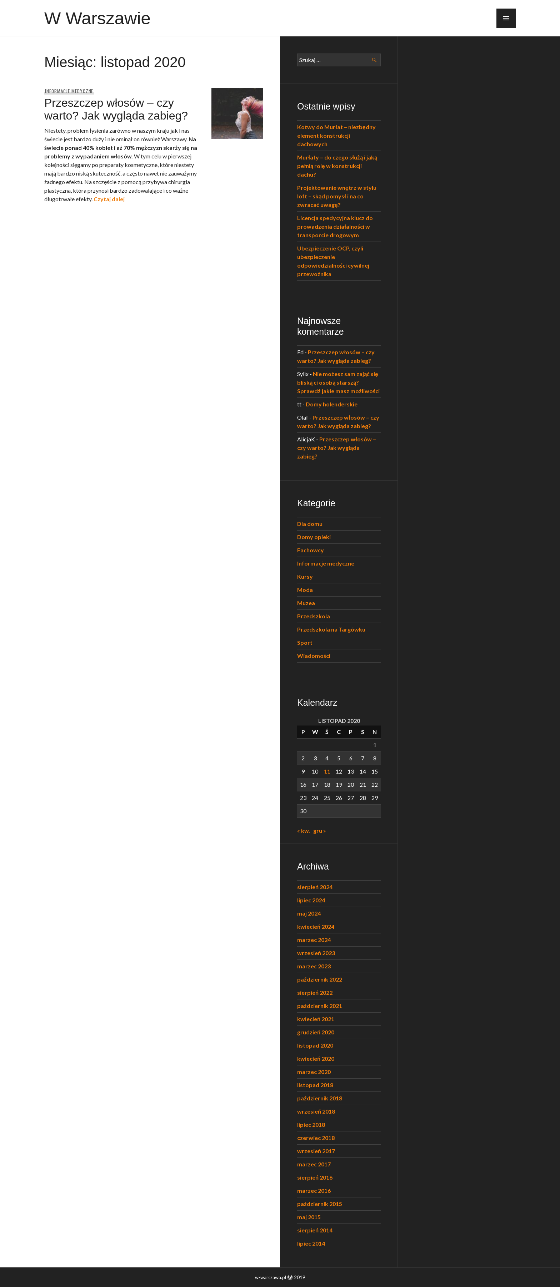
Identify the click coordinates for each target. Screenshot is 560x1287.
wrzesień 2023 (316, 952)
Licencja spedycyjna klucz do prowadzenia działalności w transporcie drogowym (335, 226)
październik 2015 (319, 1203)
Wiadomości (313, 655)
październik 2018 (319, 1098)
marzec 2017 (314, 1164)
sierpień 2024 (314, 886)
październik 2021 (319, 1005)
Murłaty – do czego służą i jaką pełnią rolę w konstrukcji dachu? (337, 166)
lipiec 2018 (311, 1124)
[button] (506, 18)
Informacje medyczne (69, 91)
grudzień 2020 (315, 1032)
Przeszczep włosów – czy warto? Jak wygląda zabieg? (116, 109)
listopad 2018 (315, 1084)
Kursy (305, 576)
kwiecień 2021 (315, 1018)
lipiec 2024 (311, 900)
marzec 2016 (314, 1190)
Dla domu (309, 523)
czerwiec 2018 (316, 1137)
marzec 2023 (314, 966)
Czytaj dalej (109, 199)
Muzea (306, 602)
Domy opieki (314, 536)
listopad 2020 (315, 1045)
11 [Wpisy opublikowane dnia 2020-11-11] (327, 771)
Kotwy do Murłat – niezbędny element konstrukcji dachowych (336, 135)
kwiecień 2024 (315, 926)
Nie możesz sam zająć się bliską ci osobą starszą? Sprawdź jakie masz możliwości (338, 382)
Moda (305, 589)
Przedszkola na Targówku (331, 629)
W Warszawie (97, 18)
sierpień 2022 (314, 992)
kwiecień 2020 (315, 1058)
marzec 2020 (314, 1071)
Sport (304, 642)
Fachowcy (310, 550)
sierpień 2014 (314, 1230)
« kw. (303, 830)
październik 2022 (319, 979)
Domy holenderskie (332, 404)
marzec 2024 (314, 939)
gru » (319, 830)
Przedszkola (313, 616)
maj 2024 (309, 913)
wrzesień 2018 (316, 1111)
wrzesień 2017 (316, 1150)
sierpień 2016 (314, 1177)
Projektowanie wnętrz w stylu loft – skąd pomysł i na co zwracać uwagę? (336, 196)
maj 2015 (309, 1216)
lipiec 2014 (311, 1243)
